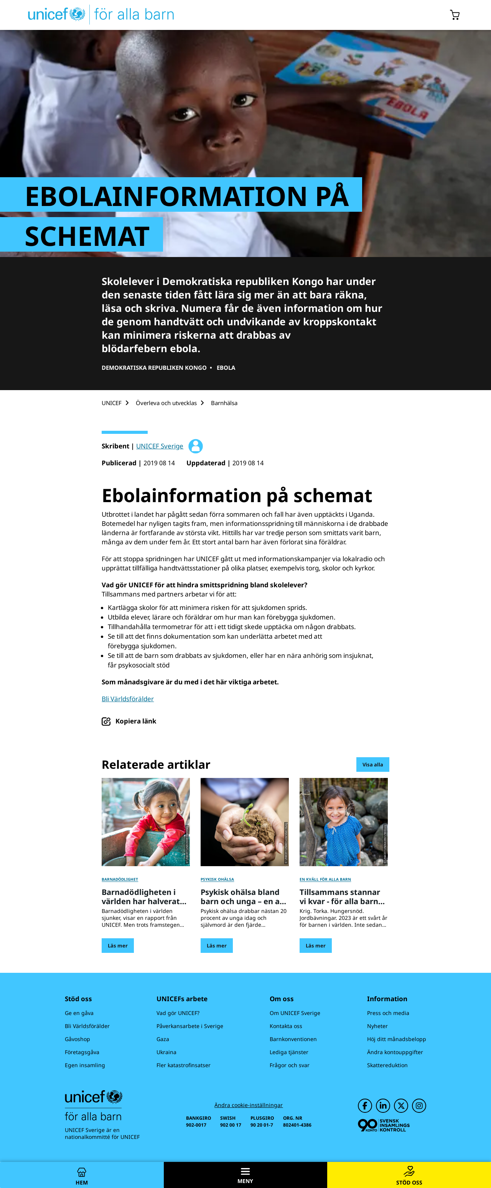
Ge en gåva (79, 1013)
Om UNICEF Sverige (295, 1013)
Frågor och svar (290, 1065)
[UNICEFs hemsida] (87, 15)
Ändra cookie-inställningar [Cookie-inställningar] (248, 1105)
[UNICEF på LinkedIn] (383, 1106)
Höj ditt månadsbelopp (396, 1039)
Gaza (163, 1039)
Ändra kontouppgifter (395, 1052)
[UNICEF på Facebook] (365, 1106)
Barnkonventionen (293, 1039)
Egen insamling (85, 1065)
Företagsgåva (82, 1052)
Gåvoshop (77, 1039)
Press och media (388, 1013)
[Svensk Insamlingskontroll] (384, 1125)
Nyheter (377, 1026)
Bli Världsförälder (128, 698)
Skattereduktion (387, 1065)
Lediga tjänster (289, 1052)
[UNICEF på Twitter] (401, 1106)
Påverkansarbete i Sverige (190, 1026)
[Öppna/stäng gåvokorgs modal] (455, 15)
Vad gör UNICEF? (178, 1013)
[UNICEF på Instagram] (419, 1106)
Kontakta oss (286, 1026)
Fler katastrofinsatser (184, 1065)
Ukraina (166, 1052)
